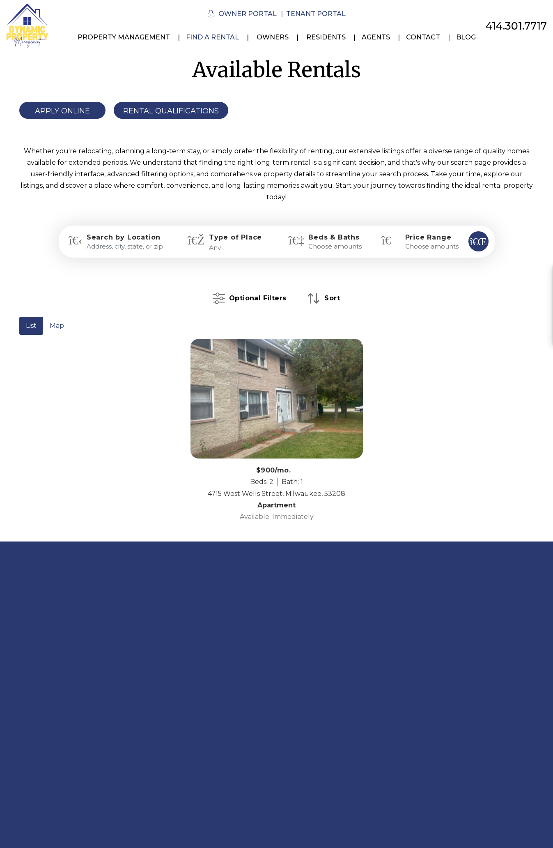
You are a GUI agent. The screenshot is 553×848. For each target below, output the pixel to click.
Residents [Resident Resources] (326, 37)
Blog (466, 37)
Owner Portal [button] (247, 14)
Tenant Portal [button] (316, 14)
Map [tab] (57, 326)
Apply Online (62, 110)
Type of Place (235, 237)
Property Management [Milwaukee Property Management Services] (124, 37)
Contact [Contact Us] (423, 37)
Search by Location (124, 237)
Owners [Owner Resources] (273, 37)
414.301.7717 (516, 26)
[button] (539, 276)
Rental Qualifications (171, 110)
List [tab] (31, 326)
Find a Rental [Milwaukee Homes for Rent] (212, 37)
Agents (376, 37)
